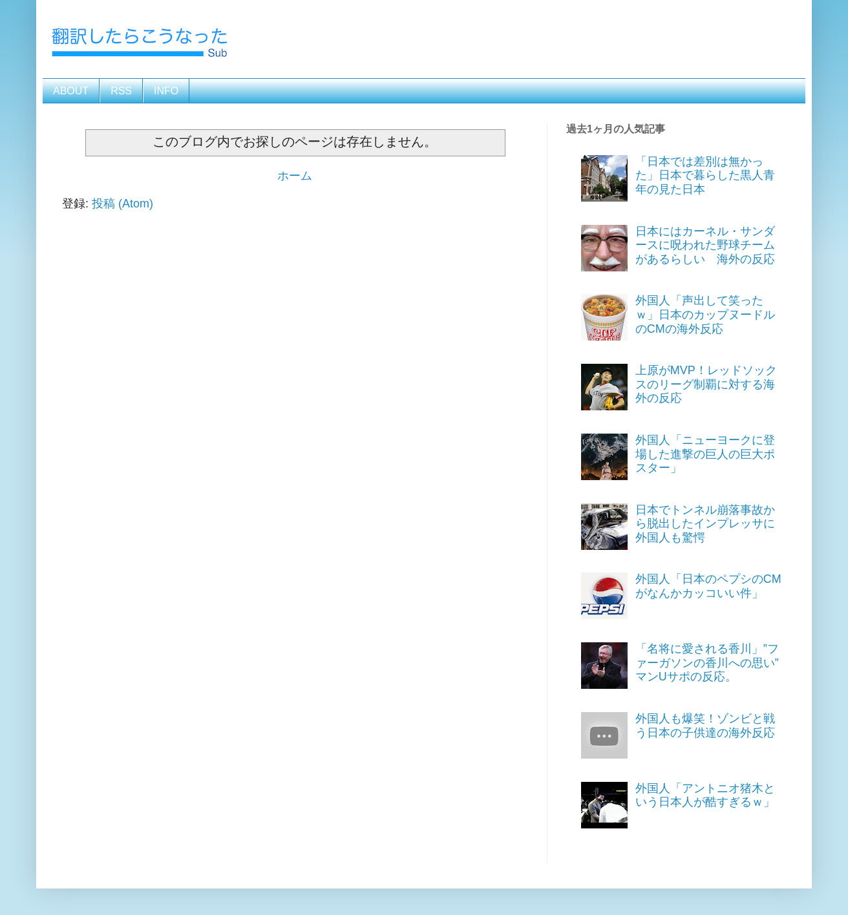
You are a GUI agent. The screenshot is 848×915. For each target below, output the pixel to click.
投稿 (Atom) (122, 203)
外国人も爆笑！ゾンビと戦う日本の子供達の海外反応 (705, 725)
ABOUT (71, 90)
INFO (166, 90)
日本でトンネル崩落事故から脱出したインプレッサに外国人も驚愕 (705, 523)
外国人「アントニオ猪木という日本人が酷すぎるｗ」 (705, 795)
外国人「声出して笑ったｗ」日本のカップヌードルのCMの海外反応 (705, 314)
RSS (121, 90)
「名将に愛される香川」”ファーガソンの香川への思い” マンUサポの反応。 (712, 662)
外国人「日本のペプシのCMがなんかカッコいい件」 (708, 586)
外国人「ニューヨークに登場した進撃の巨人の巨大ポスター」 (705, 454)
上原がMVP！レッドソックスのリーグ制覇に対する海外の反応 (706, 384)
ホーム (294, 175)
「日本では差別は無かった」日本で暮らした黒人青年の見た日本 (705, 175)
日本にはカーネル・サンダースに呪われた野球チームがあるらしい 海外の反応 (705, 245)
